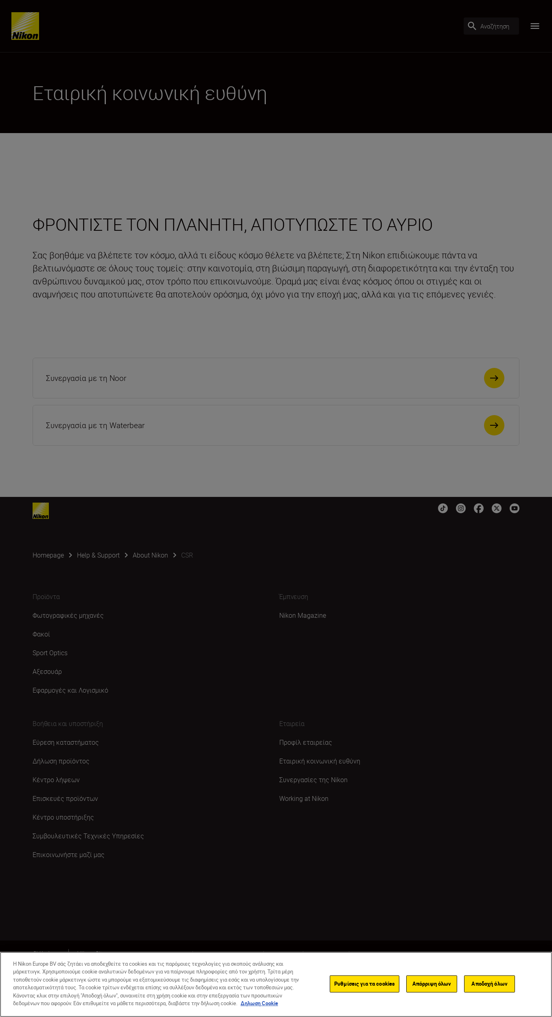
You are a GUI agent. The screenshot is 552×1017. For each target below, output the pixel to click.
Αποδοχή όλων (489, 983)
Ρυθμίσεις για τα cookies (364, 983)
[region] (276, 984)
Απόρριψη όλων (431, 983)
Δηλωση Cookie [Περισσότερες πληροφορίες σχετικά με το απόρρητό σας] (259, 1003)
